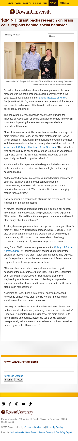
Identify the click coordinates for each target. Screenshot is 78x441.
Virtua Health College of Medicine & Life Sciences (30, 147)
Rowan (64, 2)
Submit (8, 379)
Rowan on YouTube (23, 404)
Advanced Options (13, 376)
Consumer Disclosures (34, 427)
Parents (27, 3)
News (10, 3)
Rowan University (39, 12)
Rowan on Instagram (17, 404)
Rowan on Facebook (10, 404)
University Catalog (54, 427)
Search (74, 13)
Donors (37, 3)
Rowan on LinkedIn (3, 404)
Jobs (45, 3)
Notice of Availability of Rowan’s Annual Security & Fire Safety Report (41, 432)
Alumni (18, 3)
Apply (53, 3)
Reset (19, 379)
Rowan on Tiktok (30, 404)
